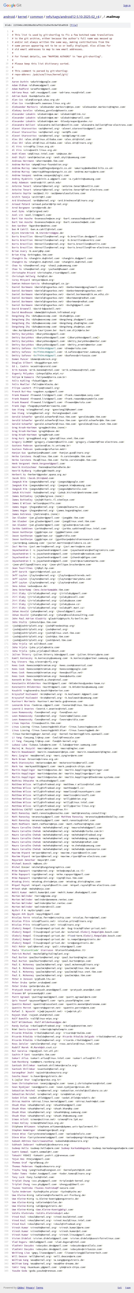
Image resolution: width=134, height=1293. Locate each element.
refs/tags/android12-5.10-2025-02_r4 (72, 17)
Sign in (127, 5)
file (73, 25)
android (9, 17)
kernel (22, 17)
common (36, 17)
